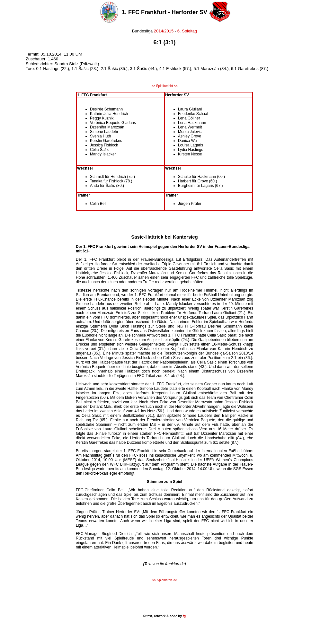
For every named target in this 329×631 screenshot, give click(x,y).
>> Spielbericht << (164, 86)
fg (184, 616)
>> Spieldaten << (164, 580)
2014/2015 (163, 31)
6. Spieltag (187, 31)
